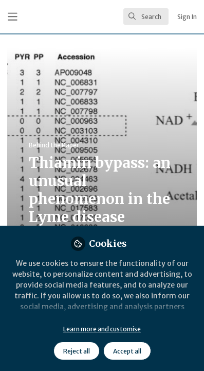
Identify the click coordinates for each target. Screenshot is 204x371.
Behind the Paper (54, 145)
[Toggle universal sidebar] (12, 16)
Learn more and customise (102, 329)
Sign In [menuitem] (187, 17)
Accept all (127, 351)
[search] (146, 16)
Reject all (76, 351)
